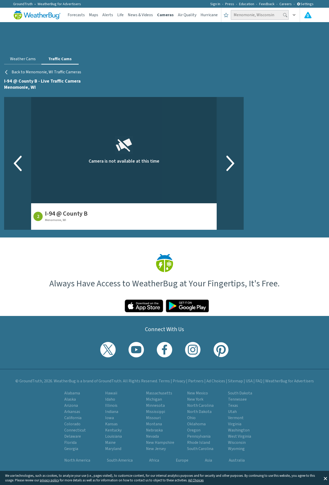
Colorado (72, 424)
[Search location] (260, 15)
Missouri (153, 418)
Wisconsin (237, 442)
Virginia (234, 424)
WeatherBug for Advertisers (59, 4)
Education (246, 4)
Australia (237, 460)
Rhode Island (198, 442)
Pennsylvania (199, 436)
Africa (154, 460)
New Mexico (197, 393)
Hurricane (209, 15)
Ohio (191, 418)
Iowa (109, 418)
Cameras (165, 15)
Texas (233, 405)
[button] (325, 478)
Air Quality (187, 15)
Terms (164, 381)
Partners (196, 381)
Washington (239, 430)
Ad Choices (196, 480)
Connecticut (75, 430)
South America (120, 460)
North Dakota (199, 412)
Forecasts (76, 15)
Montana (154, 424)
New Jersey (156, 449)
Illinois (111, 405)
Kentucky (113, 430)
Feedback (267, 4)
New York (195, 399)
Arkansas (72, 412)
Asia (208, 460)
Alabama (72, 393)
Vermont (236, 418)
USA (249, 381)
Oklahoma (196, 424)
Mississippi (155, 412)
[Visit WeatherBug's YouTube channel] (136, 349)
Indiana (111, 412)
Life (120, 15)
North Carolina (200, 405)
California (72, 418)
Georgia (71, 449)
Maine (110, 442)
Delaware (72, 436)
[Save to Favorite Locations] (226, 15)
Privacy (179, 381)
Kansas (111, 424)
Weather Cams (23, 59)
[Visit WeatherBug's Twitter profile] (108, 349)
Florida (70, 442)
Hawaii (111, 393)
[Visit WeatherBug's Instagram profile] (192, 349)
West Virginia (239, 436)
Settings (305, 4)
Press (229, 4)
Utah (232, 412)
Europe (182, 460)
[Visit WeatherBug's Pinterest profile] (221, 349)
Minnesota (155, 405)
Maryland (113, 449)
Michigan (154, 399)
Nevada (152, 436)
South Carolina (200, 449)
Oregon (193, 430)
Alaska (70, 399)
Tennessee (237, 399)
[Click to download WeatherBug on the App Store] (144, 305)
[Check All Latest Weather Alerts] (308, 15)
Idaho (110, 399)
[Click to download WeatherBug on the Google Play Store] (187, 305)
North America (77, 460)
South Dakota (240, 393)
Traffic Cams (60, 59)
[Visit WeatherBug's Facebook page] (164, 349)
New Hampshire (160, 442)
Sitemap (235, 381)
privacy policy (49, 480)
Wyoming (236, 449)
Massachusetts (159, 393)
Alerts (107, 15)
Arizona (71, 405)
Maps (93, 15)
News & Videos (140, 15)
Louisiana (113, 436)
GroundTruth (23, 4)
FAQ (258, 381)
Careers (285, 4)
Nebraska (154, 430)
